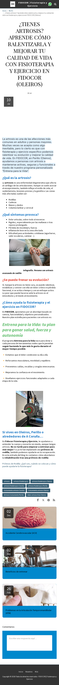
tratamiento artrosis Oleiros (38, 490)
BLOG (11, 11)
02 (9, 513)
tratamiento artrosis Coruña (14, 490)
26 (9, 590)
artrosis (7, 481)
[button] (3, 4)
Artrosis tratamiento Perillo (14, 495)
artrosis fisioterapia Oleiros (42, 481)
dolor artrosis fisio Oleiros (37, 495)
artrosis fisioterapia (21, 481)
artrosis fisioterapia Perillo (37, 486)
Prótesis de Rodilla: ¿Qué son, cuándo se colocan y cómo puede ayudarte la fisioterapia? (29, 465)
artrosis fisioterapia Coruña (14, 486)
